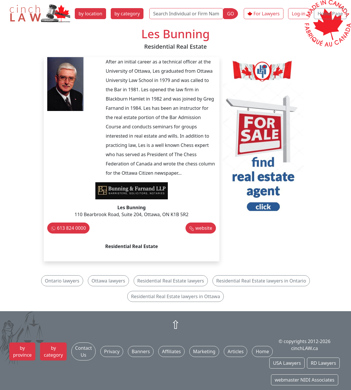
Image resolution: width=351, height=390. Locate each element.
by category (127, 13)
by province (22, 351)
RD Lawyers (323, 363)
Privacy (111, 351)
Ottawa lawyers (108, 281)
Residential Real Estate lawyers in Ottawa (175, 296)
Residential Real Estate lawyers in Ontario (261, 281)
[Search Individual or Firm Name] (186, 13)
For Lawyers (267, 13)
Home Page (330, 13)
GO (230, 13)
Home (262, 351)
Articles (235, 351)
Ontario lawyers (62, 281)
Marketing (204, 351)
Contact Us (83, 351)
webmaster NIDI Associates (304, 380)
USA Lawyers (287, 363)
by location (90, 13)
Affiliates (171, 351)
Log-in (298, 13)
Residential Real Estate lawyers (170, 281)
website (203, 228)
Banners (141, 351)
